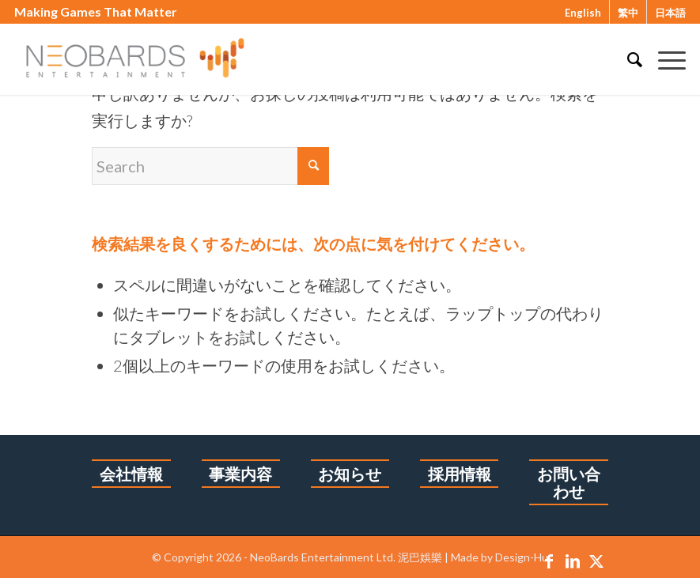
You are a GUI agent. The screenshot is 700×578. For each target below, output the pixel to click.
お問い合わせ (568, 482)
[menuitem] (626, 59)
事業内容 (240, 473)
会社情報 (131, 473)
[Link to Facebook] (549, 560)
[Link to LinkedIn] (573, 560)
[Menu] (664, 59)
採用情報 (459, 473)
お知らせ (349, 473)
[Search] (626, 59)
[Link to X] (596, 560)
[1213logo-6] (150, 59)
